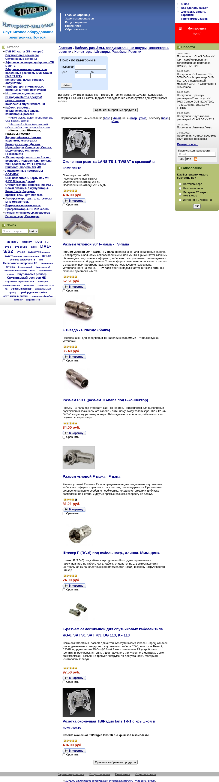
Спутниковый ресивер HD (26, 277)
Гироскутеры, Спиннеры (22, 216)
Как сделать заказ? (194, 7)
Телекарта (43, 281)
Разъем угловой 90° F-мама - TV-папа (96, 244)
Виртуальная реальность (23, 205)
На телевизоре (192, 184)
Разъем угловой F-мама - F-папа (91, 476)
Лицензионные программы (24, 170)
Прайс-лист (73, 25)
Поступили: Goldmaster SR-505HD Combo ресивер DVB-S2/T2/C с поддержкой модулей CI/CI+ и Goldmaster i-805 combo (197, 81)
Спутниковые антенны (21, 58)
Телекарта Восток (11, 285)
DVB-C (8, 247)
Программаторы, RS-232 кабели (27, 209)
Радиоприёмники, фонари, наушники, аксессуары (23, 139)
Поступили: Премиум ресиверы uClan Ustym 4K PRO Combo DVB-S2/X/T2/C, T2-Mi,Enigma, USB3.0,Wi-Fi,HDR (195, 102)
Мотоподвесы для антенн (23, 93)
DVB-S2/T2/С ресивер (39, 252)
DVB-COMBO (21, 247)
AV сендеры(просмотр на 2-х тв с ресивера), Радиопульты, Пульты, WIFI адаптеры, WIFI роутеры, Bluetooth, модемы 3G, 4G (28, 162)
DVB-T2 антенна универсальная (22, 256)
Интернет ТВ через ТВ (197, 199)
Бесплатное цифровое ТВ (20, 263)
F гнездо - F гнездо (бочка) (86, 330)
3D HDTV (12, 242)
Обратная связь (76, 29)
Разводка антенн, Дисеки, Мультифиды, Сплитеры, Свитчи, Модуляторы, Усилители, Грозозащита (28, 149)
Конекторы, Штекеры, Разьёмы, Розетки (23, 132)
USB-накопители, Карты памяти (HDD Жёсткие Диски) (27, 179)
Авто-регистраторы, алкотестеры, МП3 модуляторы (28, 200)
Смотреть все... (187, 144)
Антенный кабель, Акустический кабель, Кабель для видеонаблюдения (27, 125)
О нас (185, 4)
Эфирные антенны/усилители (26, 69)
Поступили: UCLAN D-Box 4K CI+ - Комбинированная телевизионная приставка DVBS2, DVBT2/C (195, 61)
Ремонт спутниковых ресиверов (27, 212)
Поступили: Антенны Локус (194, 127)
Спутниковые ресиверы (22, 55)
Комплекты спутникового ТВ (25, 104)
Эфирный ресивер (21, 289)
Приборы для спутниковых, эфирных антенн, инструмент (25, 88)
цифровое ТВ (33, 300)
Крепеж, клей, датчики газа (23, 194)
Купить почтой (25, 267)
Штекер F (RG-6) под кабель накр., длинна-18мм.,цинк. (111, 553)
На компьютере (193, 188)
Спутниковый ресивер (31, 274)
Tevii (41, 260)
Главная (65, 48)
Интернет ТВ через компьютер (195, 194)
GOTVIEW (11, 174)
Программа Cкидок (194, 18)
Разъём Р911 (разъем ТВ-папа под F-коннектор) (105, 400)
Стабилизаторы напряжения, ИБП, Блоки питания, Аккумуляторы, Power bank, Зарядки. (29, 188)
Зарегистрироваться (79, 18)
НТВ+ (32, 271)
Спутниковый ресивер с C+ (19, 281)
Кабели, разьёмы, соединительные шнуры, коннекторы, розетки (22, 111)
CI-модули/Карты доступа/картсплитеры (23, 98)
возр (107, 118)
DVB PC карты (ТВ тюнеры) (24, 51)
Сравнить (72, 204)
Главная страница (77, 14)
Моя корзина (197, 28)
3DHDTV (27, 242)
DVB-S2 (20, 252)
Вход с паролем (76, 22)
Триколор (29, 285)
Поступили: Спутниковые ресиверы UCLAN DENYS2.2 (195, 117)
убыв (116, 118)
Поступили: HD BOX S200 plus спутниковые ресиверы (196, 137)
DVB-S (34, 247)
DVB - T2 (41, 242)
